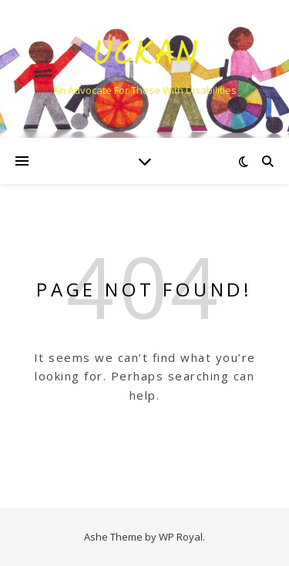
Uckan (145, 56)
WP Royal (181, 537)
